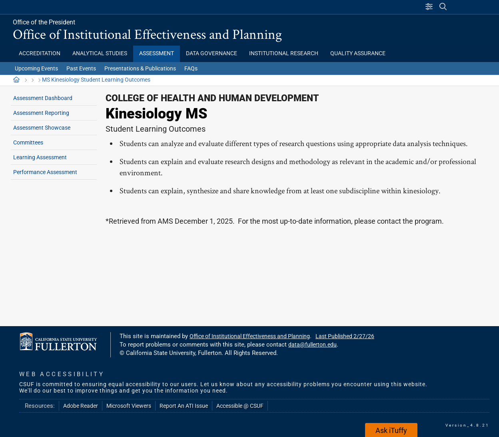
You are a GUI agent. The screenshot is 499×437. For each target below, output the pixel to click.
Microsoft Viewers (128, 406)
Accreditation (39, 53)
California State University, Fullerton (80, 7)
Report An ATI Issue (184, 406)
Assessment (156, 53)
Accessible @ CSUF (239, 406)
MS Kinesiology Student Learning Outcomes (96, 79)
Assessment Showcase (41, 127)
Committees (28, 142)
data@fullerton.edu (312, 344)
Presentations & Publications (140, 68)
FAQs (191, 68)
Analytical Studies (99, 53)
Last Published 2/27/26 (344, 336)
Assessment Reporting (41, 113)
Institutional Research (283, 53)
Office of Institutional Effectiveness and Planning (147, 34)
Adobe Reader (80, 406)
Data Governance (211, 53)
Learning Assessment (40, 157)
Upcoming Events (36, 68)
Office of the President (44, 22)
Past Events (81, 68)
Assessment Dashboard (42, 98)
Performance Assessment (45, 172)
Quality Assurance (357, 53)
